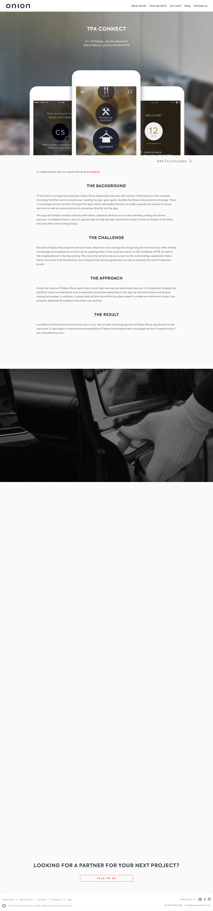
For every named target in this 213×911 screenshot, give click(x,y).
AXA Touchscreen (172, 161)
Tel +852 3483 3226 (173, 905)
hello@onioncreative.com (198, 905)
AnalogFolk (93, 171)
